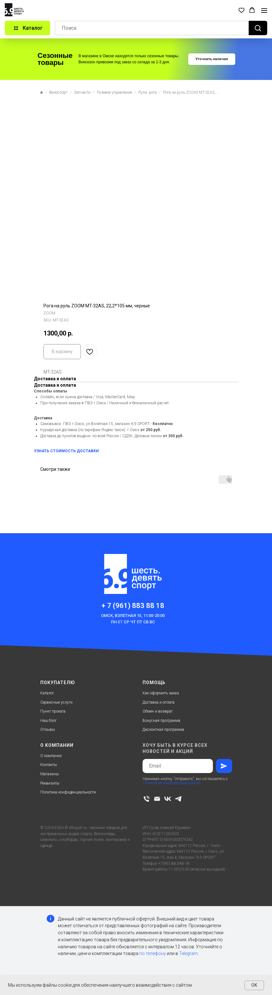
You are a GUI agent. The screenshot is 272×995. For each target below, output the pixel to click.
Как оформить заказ (161, 693)
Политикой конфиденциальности (171, 783)
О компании (51, 756)
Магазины (49, 774)
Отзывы (47, 729)
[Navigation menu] (264, 10)
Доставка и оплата (159, 702)
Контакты (48, 764)
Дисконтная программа (163, 729)
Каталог (47, 693)
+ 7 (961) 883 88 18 (132, 606)
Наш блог (48, 720)
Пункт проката (53, 711)
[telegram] (178, 799)
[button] (241, 10)
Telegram (188, 953)
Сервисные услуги (56, 702)
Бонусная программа (161, 720)
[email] (157, 799)
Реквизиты (49, 783)
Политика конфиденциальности (68, 792)
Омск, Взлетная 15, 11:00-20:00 (133, 615)
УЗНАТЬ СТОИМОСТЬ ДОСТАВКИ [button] (66, 451)
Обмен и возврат (158, 711)
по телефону (152, 953)
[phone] (147, 799)
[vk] (168, 799)
